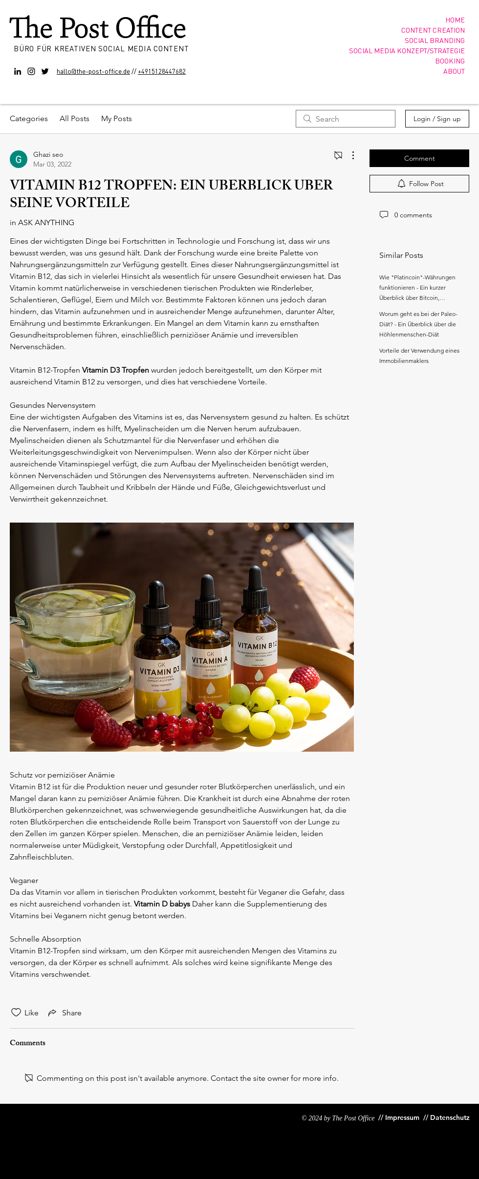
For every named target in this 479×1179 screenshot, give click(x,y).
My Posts (116, 118)
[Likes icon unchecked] (16, 1012)
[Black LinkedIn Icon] (17, 71)
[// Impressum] (398, 1118)
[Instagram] (31, 71)
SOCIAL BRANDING (435, 40)
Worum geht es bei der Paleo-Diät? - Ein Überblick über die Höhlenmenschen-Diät (418, 324)
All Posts (74, 118)
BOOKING (450, 60)
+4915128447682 (162, 71)
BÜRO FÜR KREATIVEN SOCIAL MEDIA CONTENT (102, 48)
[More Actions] (348, 155)
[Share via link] (64, 1012)
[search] (345, 118)
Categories (29, 118)
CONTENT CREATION (433, 29)
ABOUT (454, 70)
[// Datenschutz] (447, 1118)
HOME (455, 19)
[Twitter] (45, 71)
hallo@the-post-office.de (93, 70)
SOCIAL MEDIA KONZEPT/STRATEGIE (407, 50)
